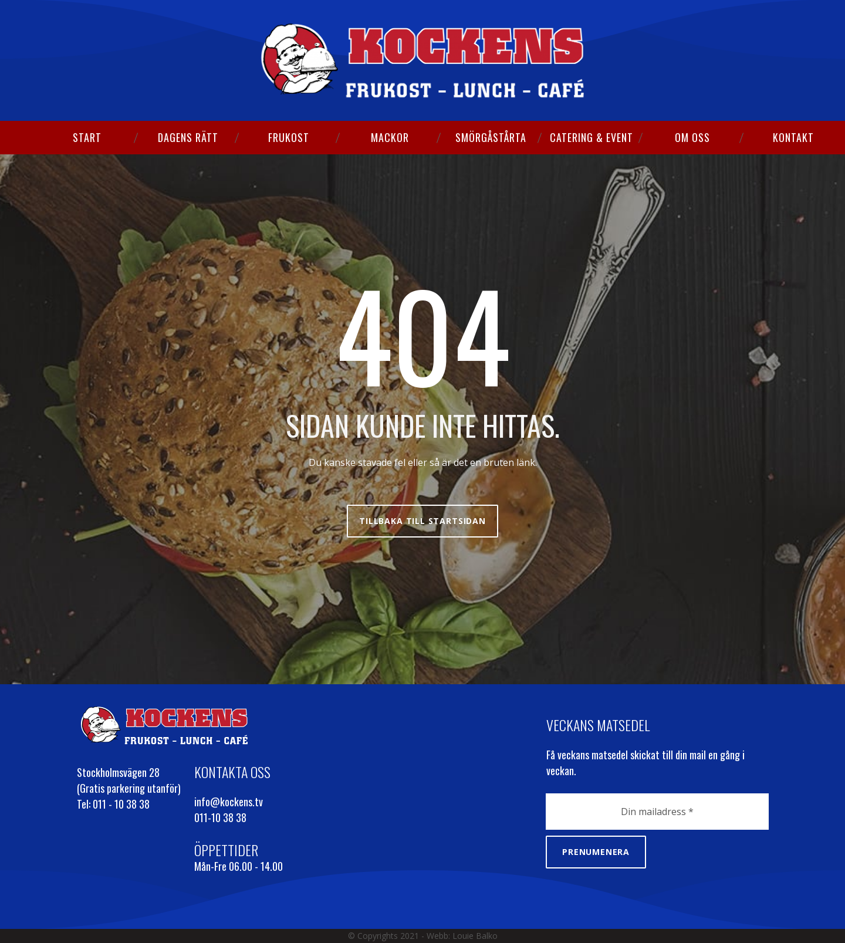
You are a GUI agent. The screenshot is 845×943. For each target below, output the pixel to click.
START (87, 137)
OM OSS (692, 137)
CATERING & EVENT (591, 137)
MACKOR (390, 137)
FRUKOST (288, 137)
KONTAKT (793, 137)
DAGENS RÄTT (188, 137)
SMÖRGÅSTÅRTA (490, 137)
